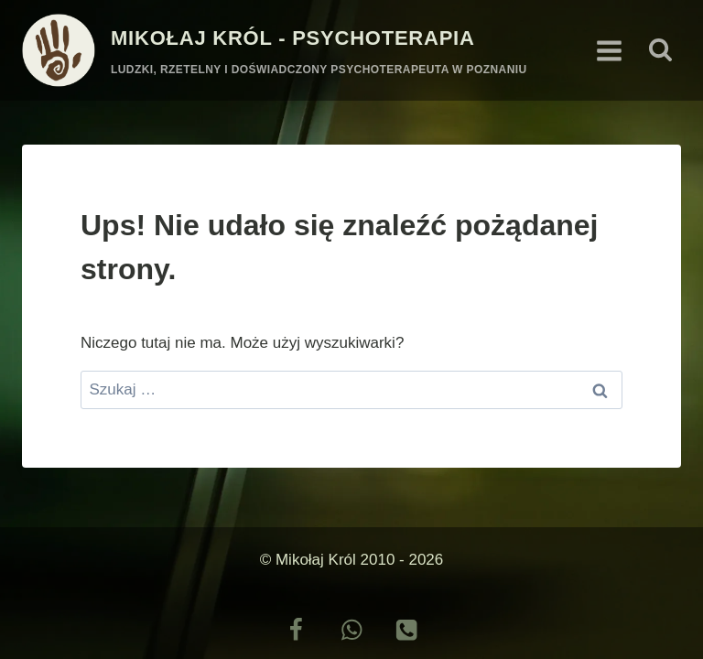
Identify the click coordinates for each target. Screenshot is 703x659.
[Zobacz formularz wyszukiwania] (660, 50)
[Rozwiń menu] (609, 50)
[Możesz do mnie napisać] (352, 630)
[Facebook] (296, 630)
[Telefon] (407, 630)
